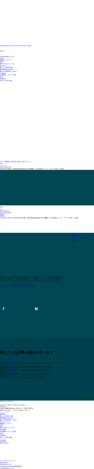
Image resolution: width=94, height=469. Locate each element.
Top (1, 45)
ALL (1, 209)
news (1, 218)
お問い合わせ (4, 443)
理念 (1, 62)
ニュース (3, 165)
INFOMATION (4, 211)
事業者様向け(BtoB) (6, 69)
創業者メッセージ (6, 60)
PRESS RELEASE (5, 213)
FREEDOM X (4, 462)
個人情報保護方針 (16, 466)
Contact (29, 45)
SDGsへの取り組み (6, 80)
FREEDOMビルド (5, 464)
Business (5, 45)
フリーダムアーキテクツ (8, 461)
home (1, 163)
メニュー (29, 161)
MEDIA (2, 214)
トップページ (4, 412)
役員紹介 (3, 78)
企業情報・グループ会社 (8, 75)
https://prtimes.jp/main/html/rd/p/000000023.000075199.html (18, 286)
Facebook (7, 466)
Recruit (24, 45)
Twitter (2, 466)
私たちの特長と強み (6, 67)
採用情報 (3, 441)
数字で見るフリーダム (7, 64)
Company (15, 45)
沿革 (1, 77)
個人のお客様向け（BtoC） (9, 71)
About (10, 45)
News (20, 45)
